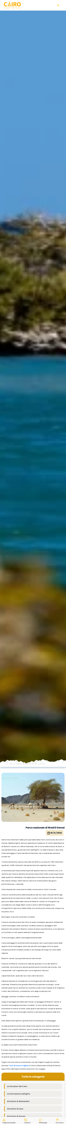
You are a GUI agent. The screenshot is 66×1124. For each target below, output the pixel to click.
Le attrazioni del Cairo (17, 1086)
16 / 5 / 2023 (54, 832)
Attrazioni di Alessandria (18, 1101)
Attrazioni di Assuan (16, 1116)
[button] (9, 1120)
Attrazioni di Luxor (15, 1109)
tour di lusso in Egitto (19, 1066)
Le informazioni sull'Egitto (18, 1094)
